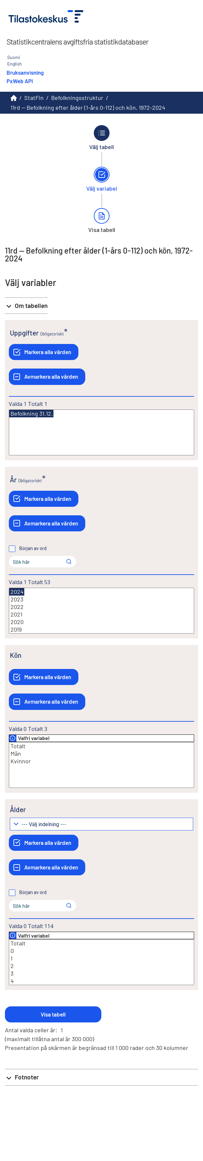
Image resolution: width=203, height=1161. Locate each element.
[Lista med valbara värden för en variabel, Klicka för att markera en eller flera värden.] (101, 432)
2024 (16, 592)
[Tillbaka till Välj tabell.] (101, 137)
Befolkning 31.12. (31, 413)
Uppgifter (24, 333)
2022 (101, 607)
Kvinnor (101, 761)
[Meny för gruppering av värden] (101, 824)
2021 (101, 614)
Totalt (101, 746)
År (13, 479)
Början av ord (33, 548)
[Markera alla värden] (43, 352)
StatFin (34, 97)
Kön (15, 655)
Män (101, 753)
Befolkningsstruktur (77, 97)
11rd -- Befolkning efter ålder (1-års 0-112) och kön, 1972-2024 (87, 107)
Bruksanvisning (25, 72)
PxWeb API (20, 81)
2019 (101, 629)
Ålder (18, 809)
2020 (101, 622)
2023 (101, 599)
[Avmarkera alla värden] (47, 377)
